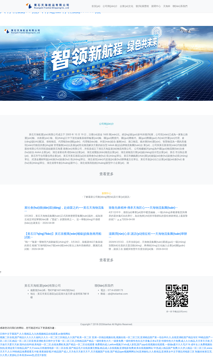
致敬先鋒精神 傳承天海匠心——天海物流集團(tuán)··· (143, 207)
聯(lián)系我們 (180, 6)
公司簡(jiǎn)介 (110, 6)
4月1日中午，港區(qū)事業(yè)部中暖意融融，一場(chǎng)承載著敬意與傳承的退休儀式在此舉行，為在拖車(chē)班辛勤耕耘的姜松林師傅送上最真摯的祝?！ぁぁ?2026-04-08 (148, 216)
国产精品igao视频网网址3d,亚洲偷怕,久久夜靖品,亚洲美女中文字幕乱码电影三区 (152, 351)
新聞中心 (156, 6)
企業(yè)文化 (126, 6)
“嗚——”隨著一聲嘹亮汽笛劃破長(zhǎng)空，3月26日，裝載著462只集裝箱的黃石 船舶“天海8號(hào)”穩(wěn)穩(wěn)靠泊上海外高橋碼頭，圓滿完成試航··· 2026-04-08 (63, 245)
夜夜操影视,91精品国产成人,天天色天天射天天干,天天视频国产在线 (74, 351)
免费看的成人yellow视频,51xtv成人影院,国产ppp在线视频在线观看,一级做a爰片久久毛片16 (142, 344)
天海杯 (166, 6)
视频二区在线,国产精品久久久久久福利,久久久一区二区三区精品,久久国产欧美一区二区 (45, 337)
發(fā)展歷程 (142, 6)
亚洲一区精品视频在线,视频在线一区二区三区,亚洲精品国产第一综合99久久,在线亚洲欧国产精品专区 (145, 337)
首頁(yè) (96, 6)
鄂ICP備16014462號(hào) (62, 290)
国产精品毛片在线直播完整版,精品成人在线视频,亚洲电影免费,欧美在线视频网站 (111, 348)
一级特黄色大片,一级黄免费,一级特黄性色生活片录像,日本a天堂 (127, 341)
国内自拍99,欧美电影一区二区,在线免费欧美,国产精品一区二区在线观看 (57, 344)
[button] (3, 63)
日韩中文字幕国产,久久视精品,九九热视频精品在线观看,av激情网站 (35, 333)
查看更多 (106, 174)
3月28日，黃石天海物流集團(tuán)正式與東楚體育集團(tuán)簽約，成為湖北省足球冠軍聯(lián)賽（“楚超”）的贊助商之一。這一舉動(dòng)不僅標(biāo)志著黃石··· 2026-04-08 (63, 219)
